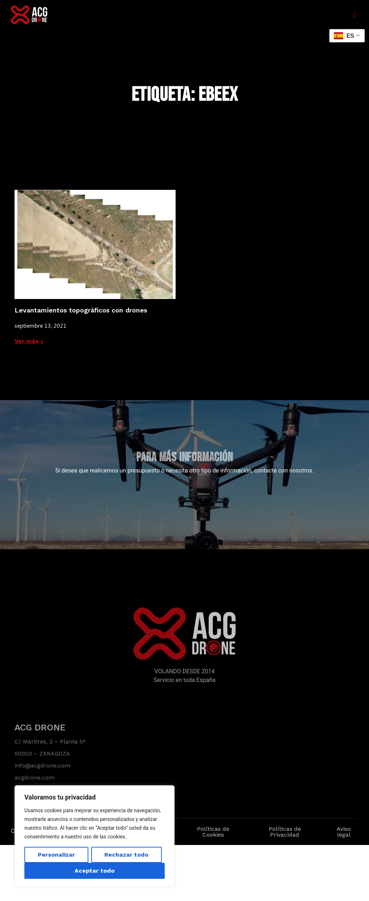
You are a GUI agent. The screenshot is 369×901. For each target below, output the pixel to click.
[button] (354, 15)
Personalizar (56, 854)
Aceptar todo (95, 870)
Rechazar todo (126, 854)
